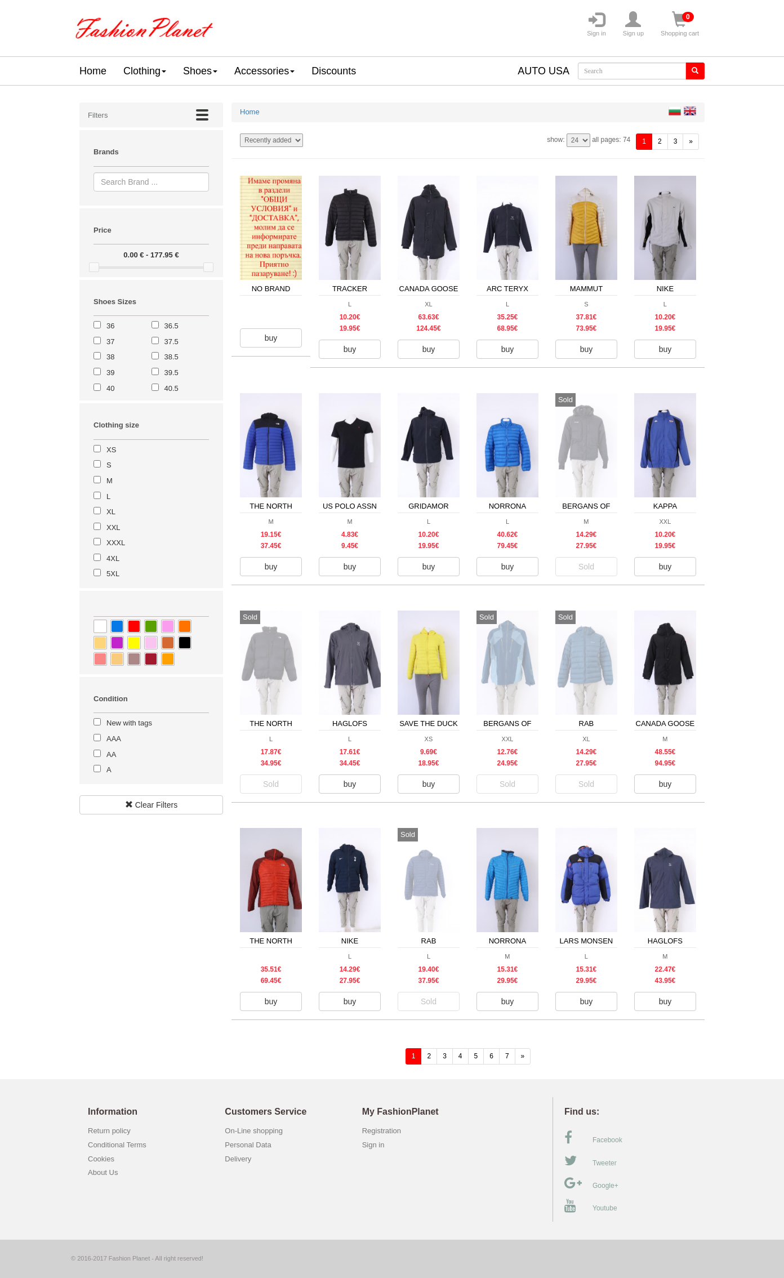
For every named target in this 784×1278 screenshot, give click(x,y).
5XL (112, 573)
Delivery (238, 1159)
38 (110, 357)
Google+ (591, 1183)
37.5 (171, 341)
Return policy (109, 1130)
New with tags (129, 723)
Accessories (264, 71)
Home (92, 71)
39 (110, 372)
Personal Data (248, 1145)
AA (111, 754)
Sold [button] (586, 566)
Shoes (200, 71)
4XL (112, 558)
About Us (103, 1172)
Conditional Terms (117, 1145)
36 (110, 326)
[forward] (691, 141)
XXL (113, 527)
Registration (381, 1130)
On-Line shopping (256, 1130)
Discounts (333, 71)
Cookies (101, 1159)
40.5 (171, 388)
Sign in (596, 24)
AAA (113, 738)
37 (110, 341)
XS (111, 450)
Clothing (144, 71)
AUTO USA (543, 71)
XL (110, 511)
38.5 (171, 357)
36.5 (171, 326)
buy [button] (271, 337)
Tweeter (590, 1161)
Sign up (633, 24)
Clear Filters (151, 804)
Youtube (590, 1206)
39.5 (171, 372)
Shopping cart (680, 24)
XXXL (115, 542)
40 (110, 388)
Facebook (593, 1138)
